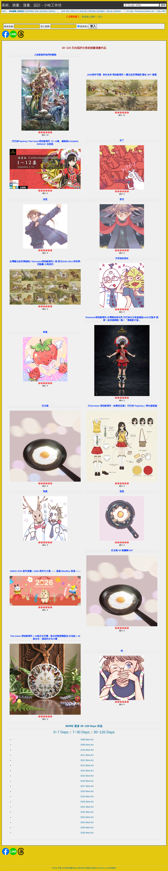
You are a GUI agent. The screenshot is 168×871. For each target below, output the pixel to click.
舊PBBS (81, 868)
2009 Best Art (87, 745)
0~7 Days (61, 732)
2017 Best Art (87, 786)
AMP (164, 11)
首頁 (4, 11)
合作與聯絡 (111, 868)
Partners (101, 868)
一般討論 (108, 11)
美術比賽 (83, 11)
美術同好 (117, 11)
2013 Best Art (87, 765)
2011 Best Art (87, 755)
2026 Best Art (87, 833)
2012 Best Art (87, 760)
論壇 (63, 11)
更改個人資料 (88, 16)
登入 (100, 16)
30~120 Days (104, 732)
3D (153, 11)
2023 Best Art (87, 817)
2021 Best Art (87, 807)
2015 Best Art (87, 776)
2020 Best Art (87, 801)
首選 (36, 11)
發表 (68, 11)
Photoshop (139, 11)
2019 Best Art (87, 796)
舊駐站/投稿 (91, 868)
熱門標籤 (29, 11)
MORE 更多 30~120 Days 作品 (84, 726)
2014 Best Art (87, 770)
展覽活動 (91, 11)
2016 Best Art (87, 781)
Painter (147, 11)
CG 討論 (129, 11)
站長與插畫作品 (70, 868)
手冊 (59, 868)
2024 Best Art (87, 822)
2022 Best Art (87, 812)
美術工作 (74, 11)
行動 (158, 11)
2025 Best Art (87, 827)
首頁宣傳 (43, 11)
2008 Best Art (87, 739)
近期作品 (51, 11)
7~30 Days (81, 732)
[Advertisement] (84, 22)
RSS (54, 868)
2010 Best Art (87, 750)
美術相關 (100, 11)
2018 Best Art (87, 791)
